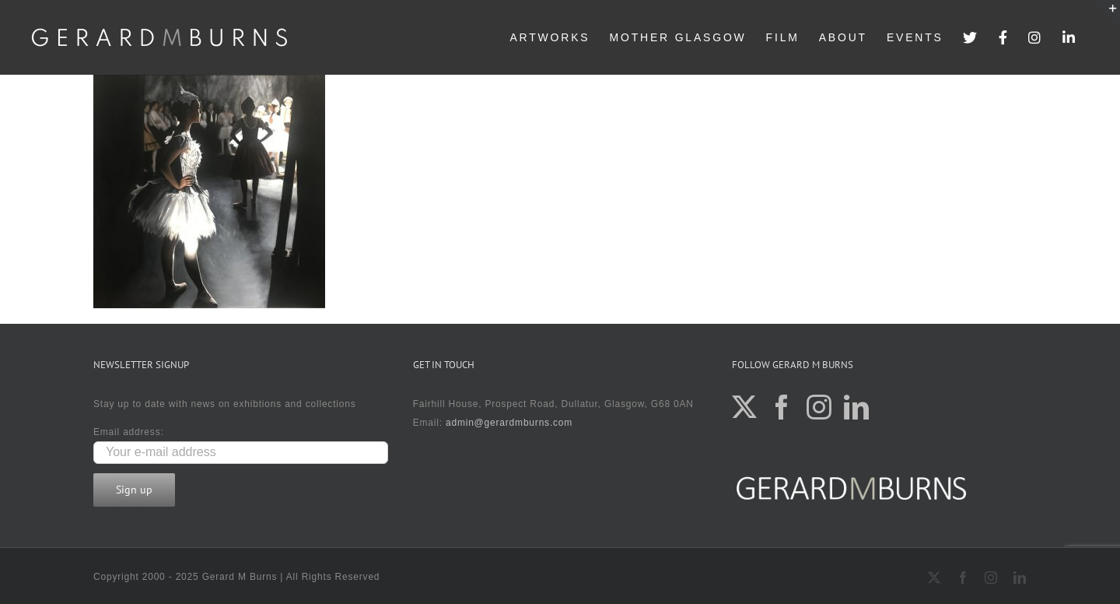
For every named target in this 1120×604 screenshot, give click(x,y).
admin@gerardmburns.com (509, 422)
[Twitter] (745, 407)
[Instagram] (819, 407)
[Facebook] (782, 407)
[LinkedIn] (857, 407)
